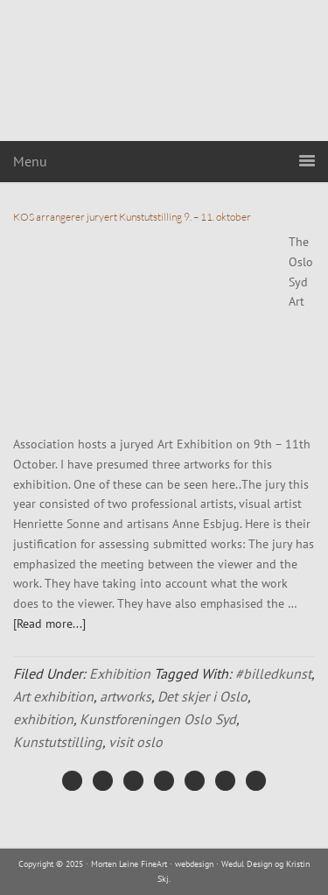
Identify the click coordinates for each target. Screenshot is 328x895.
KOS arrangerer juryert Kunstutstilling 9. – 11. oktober (132, 216)
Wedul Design (246, 864)
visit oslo (135, 742)
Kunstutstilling (57, 742)
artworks (125, 696)
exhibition (43, 719)
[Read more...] (49, 623)
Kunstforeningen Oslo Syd (158, 719)
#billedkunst (273, 673)
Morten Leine (164, 70)
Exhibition (119, 673)
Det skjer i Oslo (202, 696)
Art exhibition (53, 696)
